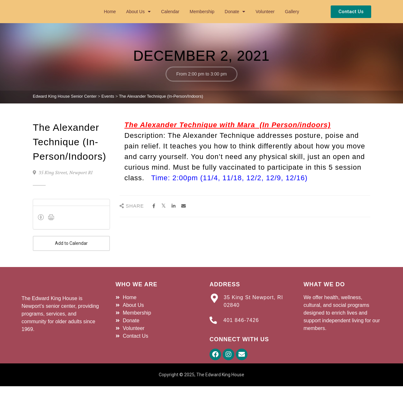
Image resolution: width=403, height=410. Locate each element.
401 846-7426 (241, 338)
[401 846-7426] (213, 338)
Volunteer (264, 20)
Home (110, 20)
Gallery (292, 20)
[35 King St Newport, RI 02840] (214, 316)
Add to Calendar (71, 261)
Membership (202, 20)
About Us (138, 20)
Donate (235, 20)
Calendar (170, 20)
